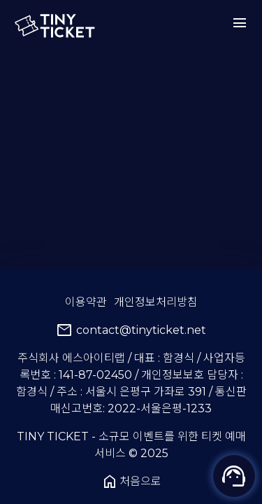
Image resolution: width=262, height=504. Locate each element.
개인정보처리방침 (156, 302)
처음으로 (131, 481)
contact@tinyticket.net (131, 330)
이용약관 (86, 302)
